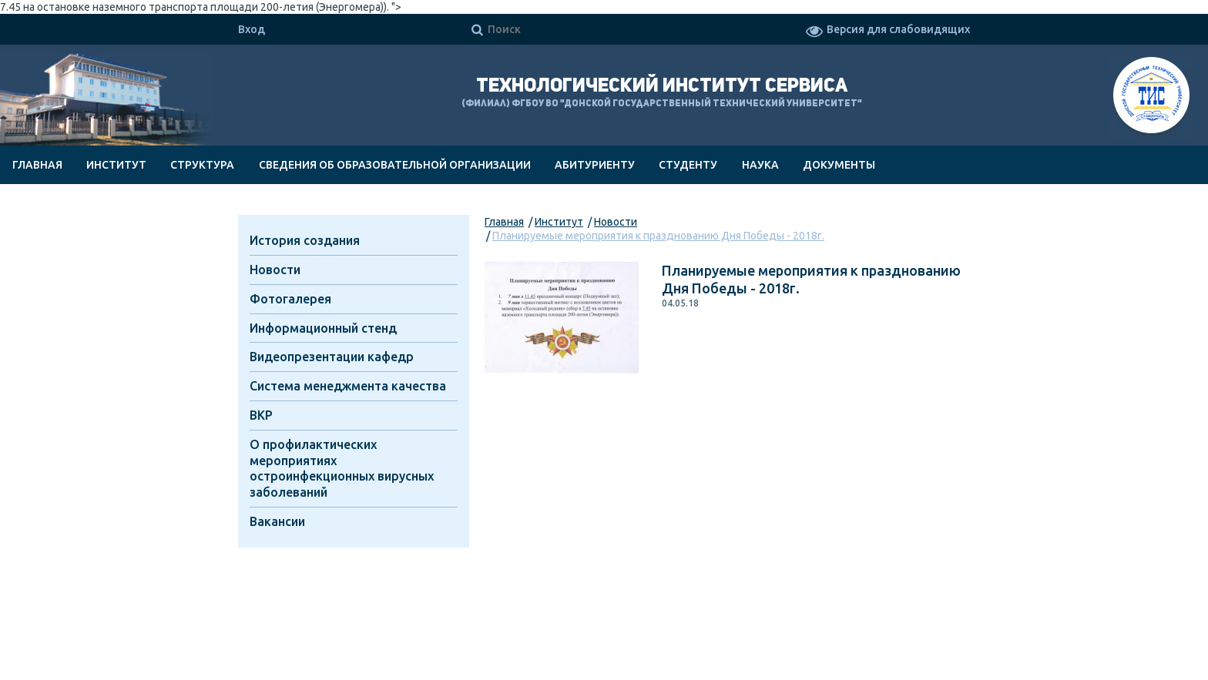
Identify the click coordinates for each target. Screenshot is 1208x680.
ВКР (261, 415)
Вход (251, 29)
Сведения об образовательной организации (395, 165)
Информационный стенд (323, 328)
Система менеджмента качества (348, 386)
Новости (615, 222)
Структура (202, 165)
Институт (116, 165)
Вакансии (277, 521)
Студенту (688, 165)
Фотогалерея (290, 299)
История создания (305, 240)
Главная (37, 165)
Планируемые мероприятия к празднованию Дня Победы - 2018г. (658, 235)
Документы (839, 165)
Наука (760, 165)
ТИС (1151, 97)
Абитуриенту (595, 165)
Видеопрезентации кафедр (332, 356)
